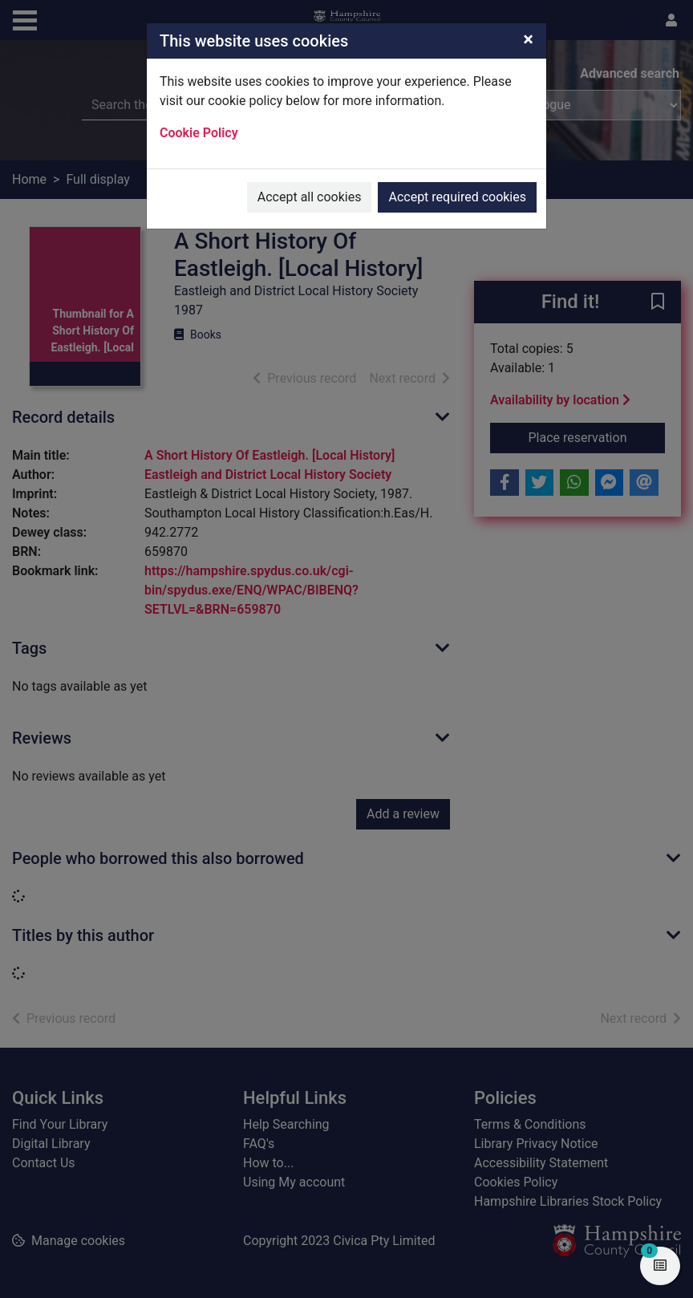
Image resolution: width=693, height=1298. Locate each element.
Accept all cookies (309, 197)
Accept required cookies (457, 197)
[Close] (528, 39)
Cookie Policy (199, 132)
